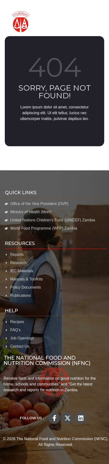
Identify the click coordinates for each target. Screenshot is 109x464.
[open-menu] (97, 21)
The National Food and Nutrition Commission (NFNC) (47, 360)
